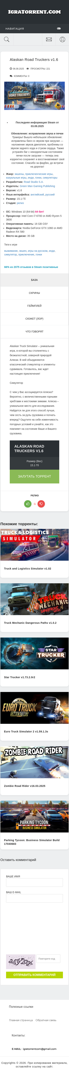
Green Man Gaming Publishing (37, 186)
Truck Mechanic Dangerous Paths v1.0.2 (30, 622)
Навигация (33, 28)
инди (31, 177)
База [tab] (34, 279)
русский (50, 194)
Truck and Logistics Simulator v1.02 (27, 568)
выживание (11, 250)
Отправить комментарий (34, 974)
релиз (20, 203)
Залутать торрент (34, 476)
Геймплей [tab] (34, 305)
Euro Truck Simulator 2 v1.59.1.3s (26, 731)
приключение (26, 254)
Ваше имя (13, 876)
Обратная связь (46, 1020)
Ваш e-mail (13, 892)
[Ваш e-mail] (34, 898)
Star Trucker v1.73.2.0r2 (19, 677)
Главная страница (21, 1020)
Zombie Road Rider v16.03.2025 (24, 785)
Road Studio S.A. (33, 181)
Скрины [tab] (34, 292)
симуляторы (50, 177)
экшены (19, 173)
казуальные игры (16, 177)
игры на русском (37, 250)
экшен (22, 250)
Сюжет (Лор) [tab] (34, 318)
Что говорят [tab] (34, 331)
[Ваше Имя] (34, 882)
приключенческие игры (39, 173)
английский (37, 194)
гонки (38, 177)
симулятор (10, 254)
